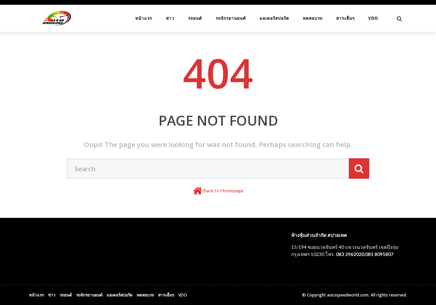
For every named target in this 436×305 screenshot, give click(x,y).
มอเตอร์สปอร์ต (274, 18)
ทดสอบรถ (313, 18)
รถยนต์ (195, 18)
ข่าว (170, 18)
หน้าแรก (143, 18)
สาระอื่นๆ (345, 18)
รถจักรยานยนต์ (231, 18)
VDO (373, 18)
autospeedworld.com (348, 295)
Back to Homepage (223, 190)
